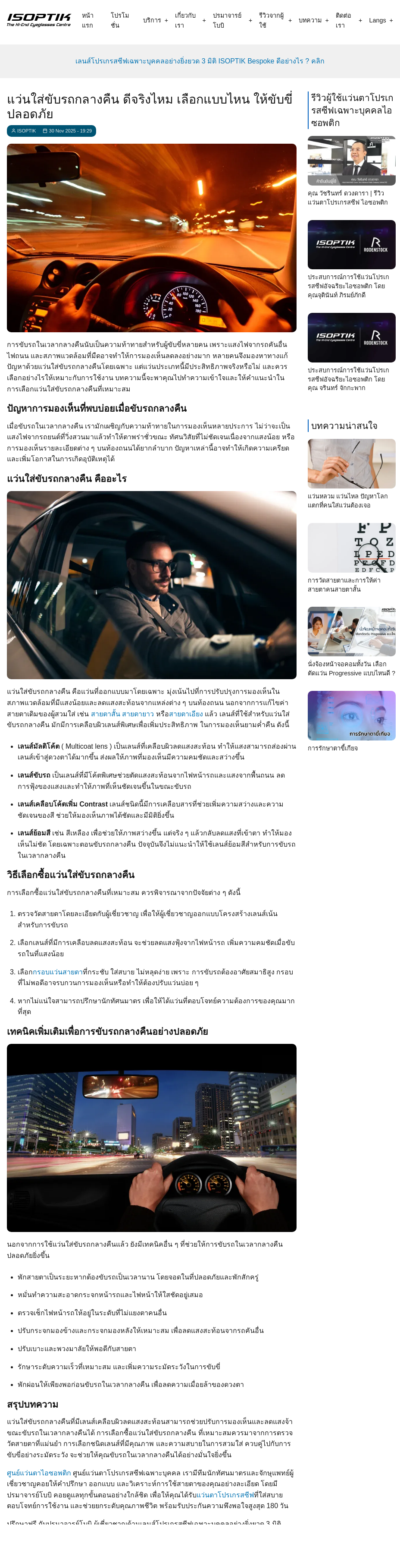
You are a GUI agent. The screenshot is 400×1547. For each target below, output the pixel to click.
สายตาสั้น (105, 714)
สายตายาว (138, 714)
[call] (141, 1535)
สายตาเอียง (186, 714)
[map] (265, 1535)
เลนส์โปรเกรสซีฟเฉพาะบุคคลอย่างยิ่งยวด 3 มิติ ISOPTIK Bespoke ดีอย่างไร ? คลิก (199, 61)
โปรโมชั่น (120, 20)
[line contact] (172, 1535)
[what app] (203, 1535)
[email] (234, 1535)
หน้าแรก (88, 20)
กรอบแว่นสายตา (58, 972)
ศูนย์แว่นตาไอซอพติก (39, 1473)
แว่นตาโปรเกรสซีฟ (225, 1495)
